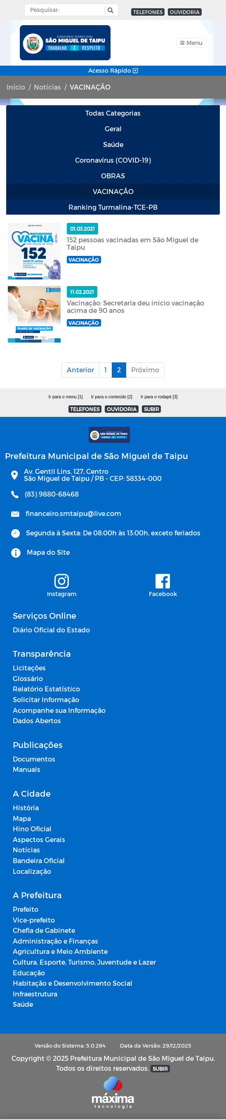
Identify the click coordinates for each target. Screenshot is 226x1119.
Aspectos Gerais (39, 839)
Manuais (26, 769)
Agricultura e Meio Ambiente (60, 951)
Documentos (34, 759)
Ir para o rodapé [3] (159, 396)
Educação (29, 973)
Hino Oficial (32, 829)
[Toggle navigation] (191, 43)
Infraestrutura (35, 994)
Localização (32, 871)
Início (16, 87)
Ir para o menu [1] (66, 396)
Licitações (29, 668)
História (26, 807)
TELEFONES (147, 12)
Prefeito (25, 909)
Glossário (28, 678)
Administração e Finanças (55, 941)
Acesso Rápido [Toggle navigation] (113, 70)
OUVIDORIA (185, 12)
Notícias (47, 87)
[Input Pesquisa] (66, 10)
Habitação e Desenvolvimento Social (72, 983)
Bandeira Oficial (39, 860)
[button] (109, 10)
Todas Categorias (113, 113)
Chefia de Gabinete (44, 930)
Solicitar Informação (46, 699)
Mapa (22, 818)
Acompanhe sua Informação (59, 710)
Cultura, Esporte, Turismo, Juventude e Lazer (84, 962)
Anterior (80, 370)
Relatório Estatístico (46, 689)
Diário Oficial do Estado (51, 630)
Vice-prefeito (34, 920)
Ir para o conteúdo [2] (111, 396)
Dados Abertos (37, 720)
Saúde (23, 1004)
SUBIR (151, 409)
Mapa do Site (48, 552)
